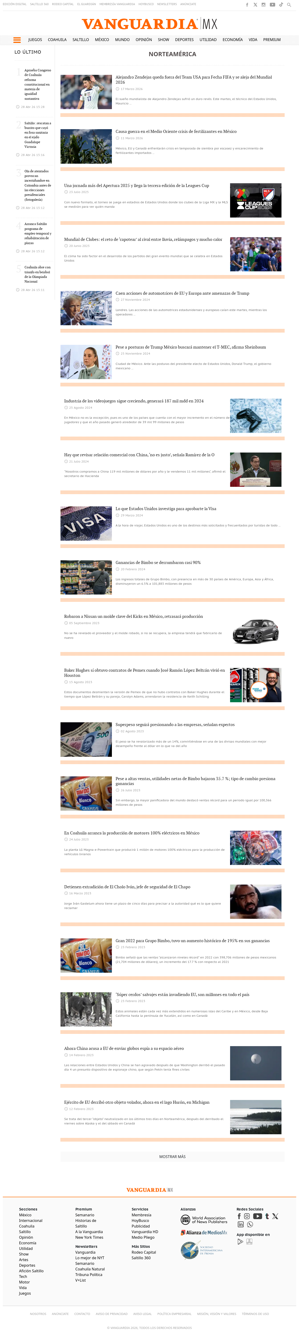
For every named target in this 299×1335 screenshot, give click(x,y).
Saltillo (81, 39)
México (102, 39)
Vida (253, 39)
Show (163, 39)
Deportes (184, 39)
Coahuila (57, 39)
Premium (272, 39)
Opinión (144, 39)
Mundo (122, 39)
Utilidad (208, 39)
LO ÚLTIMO (27, 52)
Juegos (35, 39)
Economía (233, 39)
